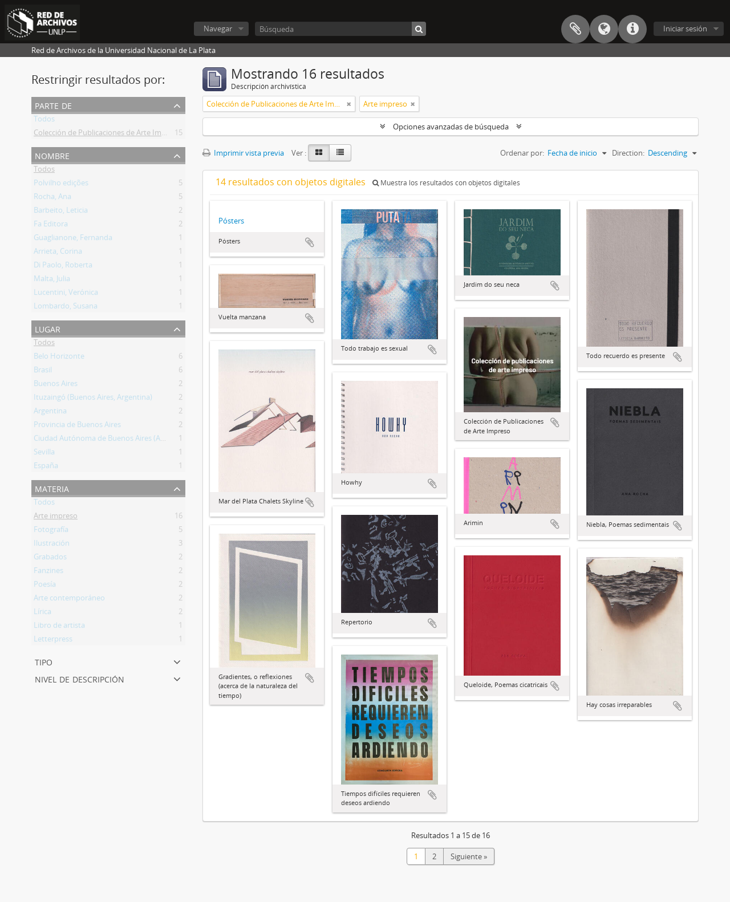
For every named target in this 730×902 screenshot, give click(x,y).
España (46, 467)
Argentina (50, 413)
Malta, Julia (52, 280)
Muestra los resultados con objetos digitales (446, 183)
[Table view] (340, 152)
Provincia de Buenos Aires (77, 426)
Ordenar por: (522, 153)
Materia (52, 487)
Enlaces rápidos (632, 29)
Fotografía (51, 531)
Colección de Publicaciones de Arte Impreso (107, 134)
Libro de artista (59, 627)
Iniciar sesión (685, 28)
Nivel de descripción (79, 678)
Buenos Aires (56, 385)
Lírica (42, 613)
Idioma (604, 29)
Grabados (50, 559)
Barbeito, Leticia (61, 212)
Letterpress (53, 641)
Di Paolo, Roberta (63, 267)
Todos (44, 121)
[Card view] (319, 152)
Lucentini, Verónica (66, 294)
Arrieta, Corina (58, 253)
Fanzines (48, 572)
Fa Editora (51, 226)
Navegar (218, 28)
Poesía (45, 586)
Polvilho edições (61, 185)
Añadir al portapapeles (309, 242)
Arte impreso (56, 518)
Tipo (43, 661)
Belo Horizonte (59, 358)
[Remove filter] (349, 103)
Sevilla (44, 454)
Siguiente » (469, 856)
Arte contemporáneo (69, 600)
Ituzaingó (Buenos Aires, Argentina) (93, 399)
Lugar (47, 328)
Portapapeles (575, 29)
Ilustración (52, 545)
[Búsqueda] (340, 29)
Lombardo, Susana (66, 308)
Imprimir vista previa (243, 153)
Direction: (628, 153)
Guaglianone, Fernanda (73, 239)
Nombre (52, 154)
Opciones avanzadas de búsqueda (450, 126)
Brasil (43, 372)
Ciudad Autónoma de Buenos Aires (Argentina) (112, 440)
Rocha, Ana (52, 198)
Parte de (53, 104)
